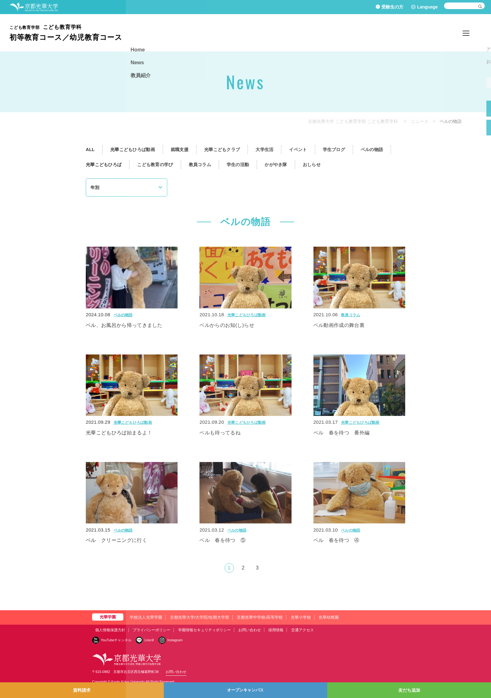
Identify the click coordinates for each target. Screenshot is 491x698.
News (447, 32)
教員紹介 (472, 32)
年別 (94, 187)
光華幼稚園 (328, 617)
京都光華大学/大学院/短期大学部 (199, 617)
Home (425, 32)
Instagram (175, 640)
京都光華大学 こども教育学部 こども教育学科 (353, 121)
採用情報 (275, 630)
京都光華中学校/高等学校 (260, 617)
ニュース (419, 121)
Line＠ (149, 640)
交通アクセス (302, 630)
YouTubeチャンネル (116, 640)
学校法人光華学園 (146, 617)
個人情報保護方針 (110, 630)
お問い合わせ (249, 630)
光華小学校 (301, 617)
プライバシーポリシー (151, 630)
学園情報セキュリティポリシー (204, 630)
